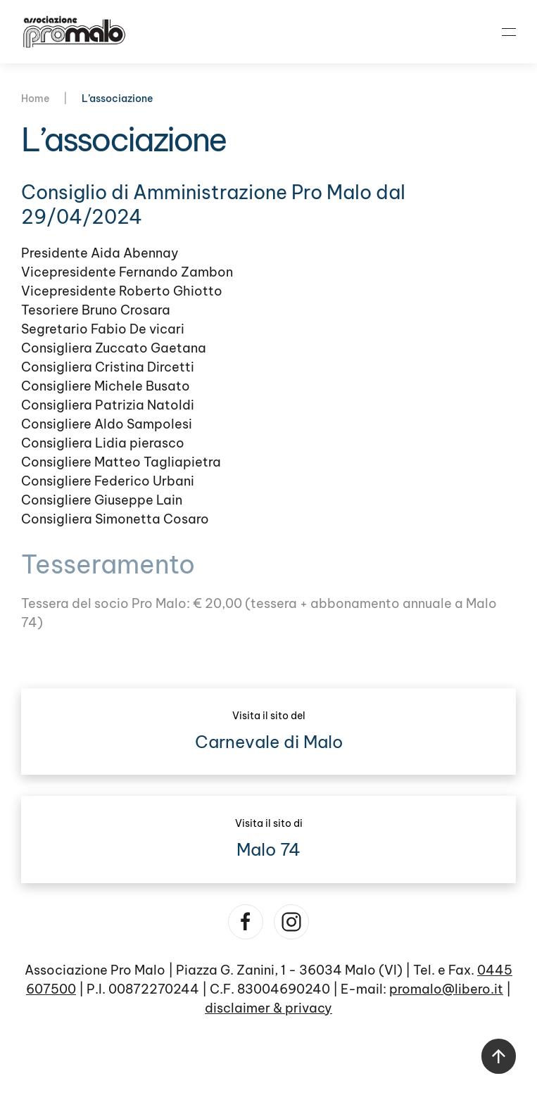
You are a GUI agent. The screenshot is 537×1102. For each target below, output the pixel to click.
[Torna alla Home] (74, 31)
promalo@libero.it (446, 989)
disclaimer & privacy (268, 1008)
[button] (509, 31)
